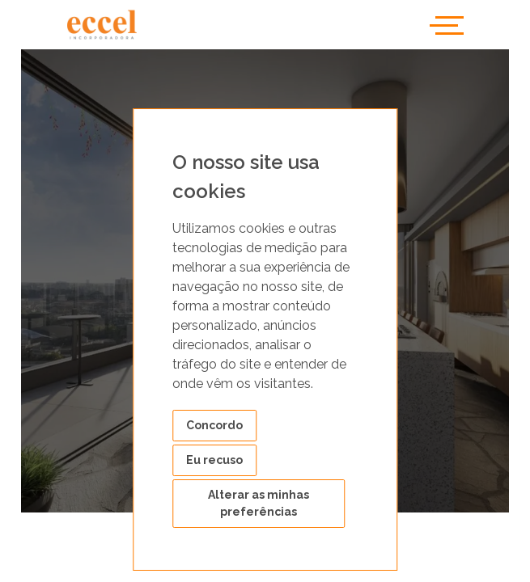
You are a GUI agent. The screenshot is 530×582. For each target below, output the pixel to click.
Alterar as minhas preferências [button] (258, 503)
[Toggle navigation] (447, 24)
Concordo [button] (214, 425)
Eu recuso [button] (214, 459)
